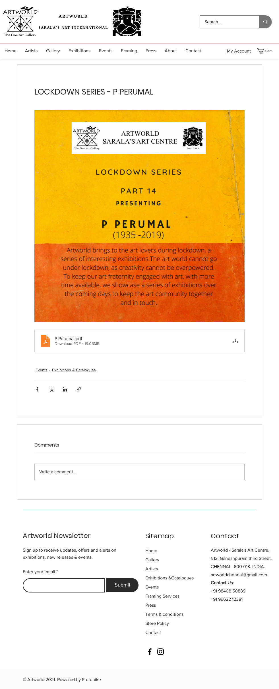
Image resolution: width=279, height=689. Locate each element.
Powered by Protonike (79, 679)
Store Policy (157, 623)
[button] (267, 51)
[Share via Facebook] (37, 389)
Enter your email (39, 571)
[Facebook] (149, 651)
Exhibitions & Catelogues (74, 370)
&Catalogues (169, 577)
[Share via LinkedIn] (65, 389)
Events (41, 370)
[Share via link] (79, 389)
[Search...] (225, 22)
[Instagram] (160, 651)
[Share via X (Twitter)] (51, 389)
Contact (153, 632)
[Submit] (122, 585)
